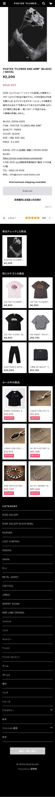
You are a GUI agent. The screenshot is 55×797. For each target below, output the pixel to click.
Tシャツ (6, 648)
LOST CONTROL (11, 541)
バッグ (5, 692)
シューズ (6, 701)
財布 (4, 719)
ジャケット (7, 621)
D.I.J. (4, 568)
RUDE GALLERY (10, 515)
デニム (5, 666)
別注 (4, 737)
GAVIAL (6, 559)
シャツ (5, 630)
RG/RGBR (7, 532)
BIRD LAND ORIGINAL (13, 612)
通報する (48, 207)
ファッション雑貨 (9, 728)
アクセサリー (8, 710)
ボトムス (6, 675)
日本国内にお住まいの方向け (27, 199)
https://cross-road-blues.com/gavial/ (22, 158)
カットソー (7, 639)
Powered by (27, 769)
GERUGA (6, 550)
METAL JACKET (10, 577)
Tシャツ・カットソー (11, 657)
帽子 (4, 683)
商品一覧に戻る (27, 751)
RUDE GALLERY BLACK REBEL (17, 523)
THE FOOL (7, 586)
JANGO (6, 595)
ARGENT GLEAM (10, 603)
